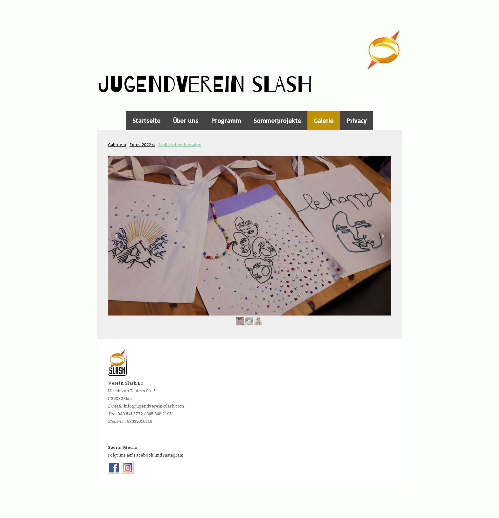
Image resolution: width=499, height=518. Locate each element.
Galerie (324, 120)
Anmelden (384, 505)
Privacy (356, 120)
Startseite (146, 120)
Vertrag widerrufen (191, 499)
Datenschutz (138, 499)
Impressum (115, 499)
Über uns (185, 120)
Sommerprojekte (277, 120)
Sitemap (158, 499)
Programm (226, 120)
